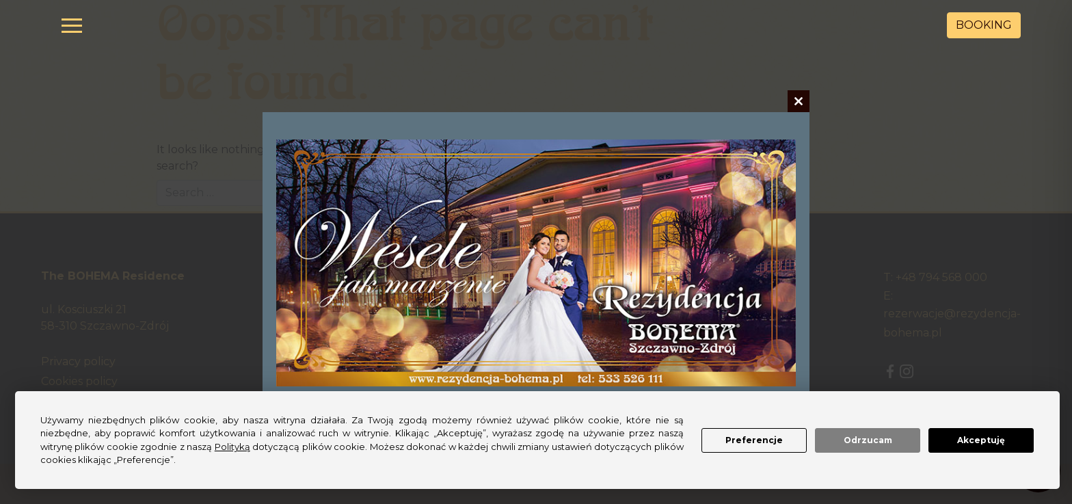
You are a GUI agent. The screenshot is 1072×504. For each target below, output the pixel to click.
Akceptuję (981, 440)
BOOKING (984, 24)
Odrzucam (868, 440)
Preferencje (754, 440)
